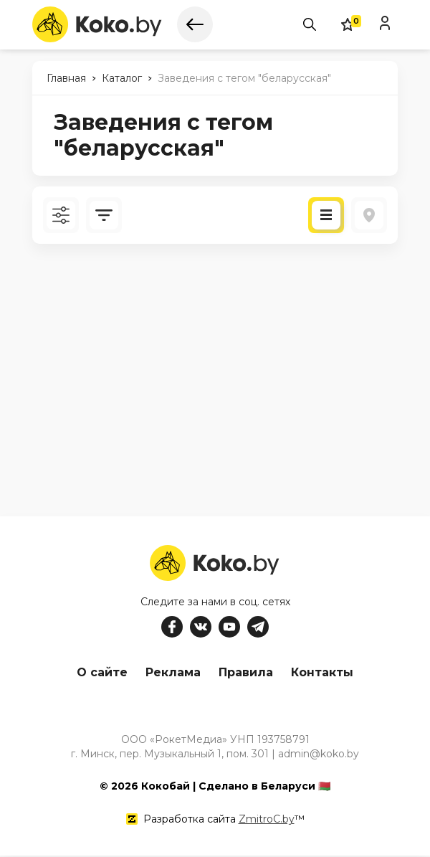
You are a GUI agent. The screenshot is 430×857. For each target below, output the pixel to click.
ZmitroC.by (267, 820)
